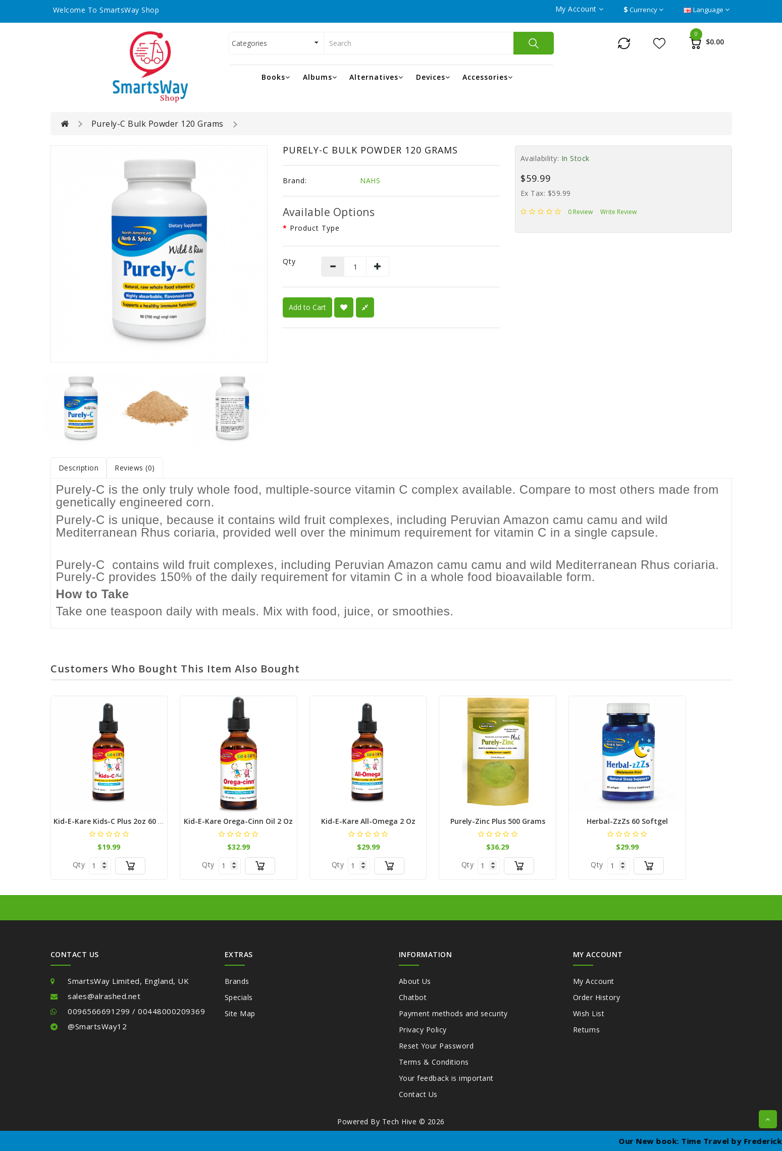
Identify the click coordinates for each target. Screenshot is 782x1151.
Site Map (240, 1013)
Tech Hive (399, 1121)
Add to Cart (307, 307)
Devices (433, 77)
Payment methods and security (453, 1013)
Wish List (589, 1013)
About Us (415, 981)
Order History (596, 997)
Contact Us (418, 1094)
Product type (315, 228)
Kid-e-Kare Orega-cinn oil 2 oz (238, 821)
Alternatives (376, 77)
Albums (320, 77)
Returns (586, 1029)
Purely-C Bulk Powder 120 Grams (157, 123)
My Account (593, 981)
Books (276, 77)
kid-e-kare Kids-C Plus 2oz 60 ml (110, 821)
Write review (618, 211)
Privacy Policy (423, 1029)
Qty (289, 261)
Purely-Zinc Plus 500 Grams (497, 821)
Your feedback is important (446, 1078)
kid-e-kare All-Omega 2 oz (368, 821)
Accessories (487, 77)
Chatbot (413, 997)
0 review (580, 211)
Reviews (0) (135, 468)
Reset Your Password (436, 1046)
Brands (237, 981)
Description (79, 468)
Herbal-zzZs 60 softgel (627, 821)
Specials (239, 997)
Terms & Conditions (434, 1062)
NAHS (370, 180)
